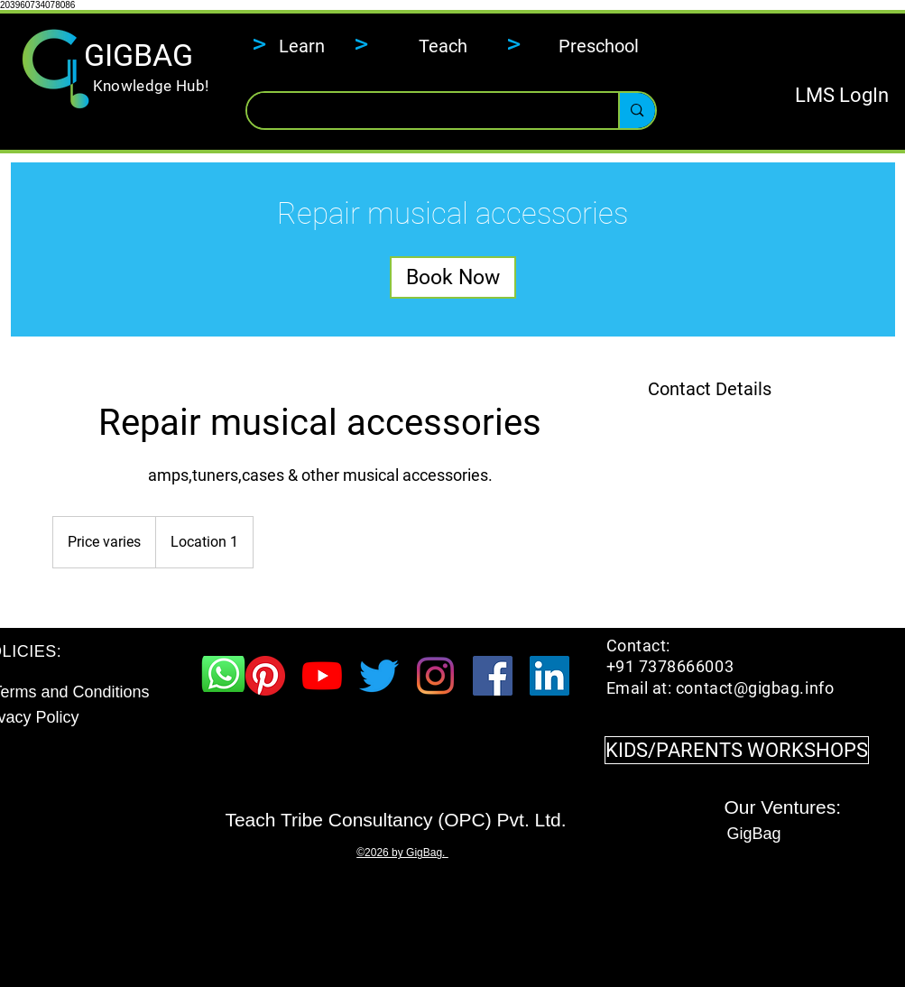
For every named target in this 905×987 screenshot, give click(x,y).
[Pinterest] (265, 676)
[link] (453, 277)
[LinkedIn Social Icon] (549, 676)
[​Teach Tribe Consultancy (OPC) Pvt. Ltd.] (396, 819)
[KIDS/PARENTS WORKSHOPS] (737, 750)
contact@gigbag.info (755, 687)
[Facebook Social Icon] (493, 676)
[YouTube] (322, 676)
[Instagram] (436, 676)
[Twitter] (379, 676)
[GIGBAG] (139, 56)
